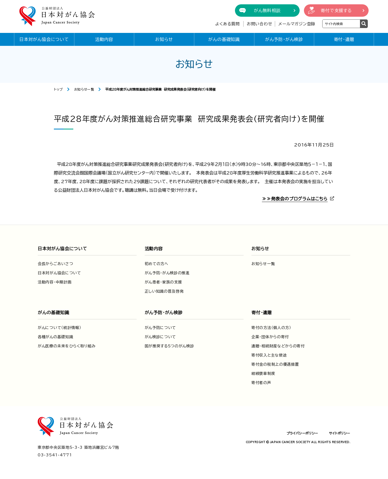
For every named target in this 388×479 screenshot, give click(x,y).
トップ (58, 89)
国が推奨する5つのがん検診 (169, 346)
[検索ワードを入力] (341, 24)
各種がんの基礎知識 (55, 337)
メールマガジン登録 (296, 24)
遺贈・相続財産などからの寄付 (278, 346)
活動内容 (104, 39)
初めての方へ (156, 264)
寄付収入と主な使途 (269, 355)
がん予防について (160, 328)
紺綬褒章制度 (263, 373)
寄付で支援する (336, 10)
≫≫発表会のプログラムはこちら (295, 199)
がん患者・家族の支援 (163, 282)
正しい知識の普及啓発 (164, 291)
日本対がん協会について (44, 39)
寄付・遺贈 (344, 39)
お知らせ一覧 (84, 89)
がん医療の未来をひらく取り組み (67, 346)
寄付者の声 (261, 383)
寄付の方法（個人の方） (271, 328)
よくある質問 (227, 24)
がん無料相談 (267, 10)
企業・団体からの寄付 (270, 337)
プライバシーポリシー (302, 433)
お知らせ (164, 39)
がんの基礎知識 (224, 39)
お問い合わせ (259, 24)
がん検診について (160, 337)
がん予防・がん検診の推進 (167, 273)
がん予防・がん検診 (284, 39)
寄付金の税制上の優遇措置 (275, 364)
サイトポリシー (339, 433)
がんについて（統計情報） (59, 328)
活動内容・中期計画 (54, 282)
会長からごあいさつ (55, 264)
